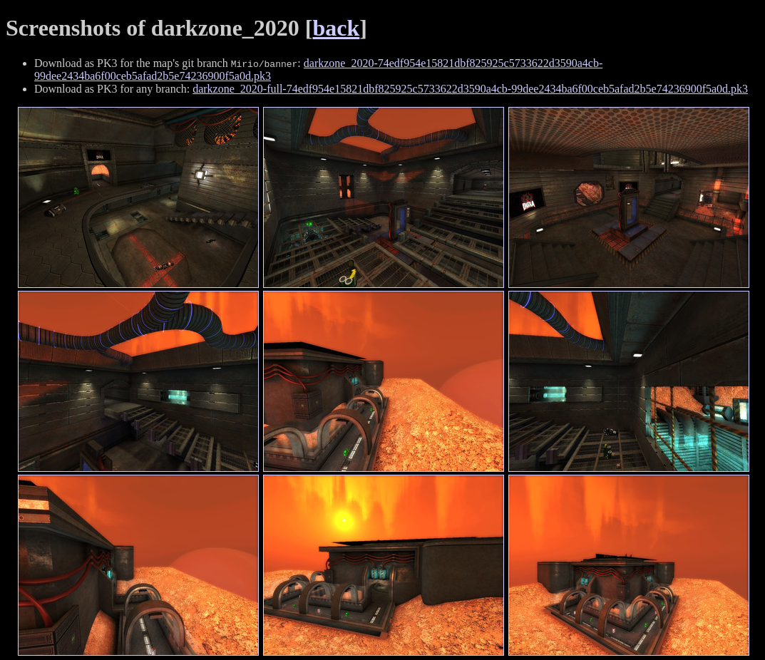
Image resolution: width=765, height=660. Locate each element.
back (336, 28)
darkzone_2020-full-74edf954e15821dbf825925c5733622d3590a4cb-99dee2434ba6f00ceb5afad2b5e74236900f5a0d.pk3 (470, 89)
